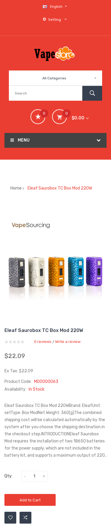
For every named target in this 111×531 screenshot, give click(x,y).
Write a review (68, 341)
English (56, 6)
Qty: (8, 476)
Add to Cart (30, 500)
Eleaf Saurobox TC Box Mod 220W (60, 188)
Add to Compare (25, 517)
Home (16, 188)
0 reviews (43, 341)
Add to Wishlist (10, 517)
